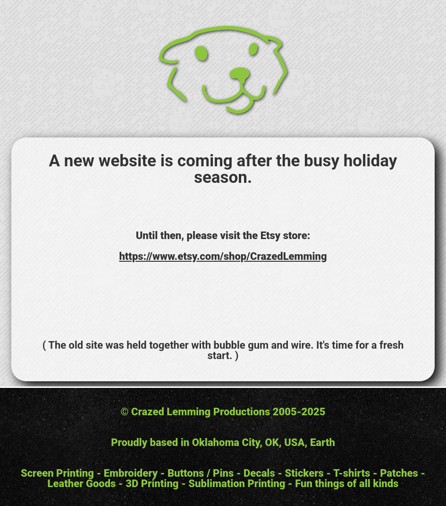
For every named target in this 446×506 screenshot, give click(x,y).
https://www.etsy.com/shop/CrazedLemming (223, 256)
